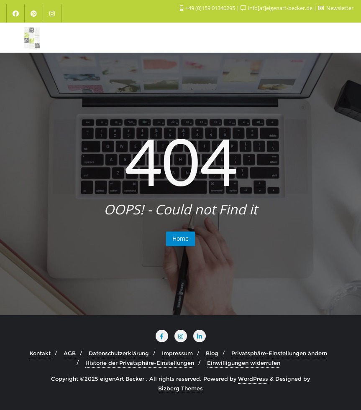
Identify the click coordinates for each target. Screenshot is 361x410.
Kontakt (40, 353)
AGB (70, 353)
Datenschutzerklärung (119, 353)
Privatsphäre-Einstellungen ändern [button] (279, 353)
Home (180, 238)
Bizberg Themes (180, 388)
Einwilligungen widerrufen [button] (243, 362)
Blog (212, 353)
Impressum (177, 353)
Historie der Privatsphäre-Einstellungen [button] (139, 362)
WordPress (253, 378)
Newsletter (335, 8)
